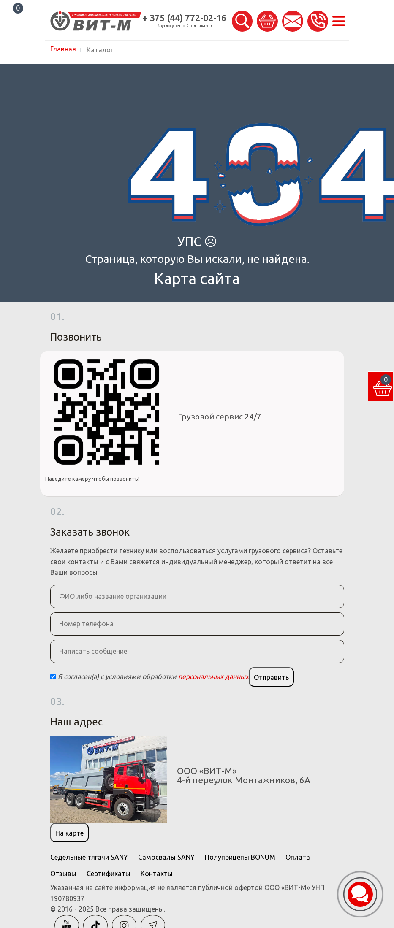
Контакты (157, 873)
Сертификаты (108, 873)
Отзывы (63, 873)
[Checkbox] (53, 676)
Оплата (297, 857)
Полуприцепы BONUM (240, 857)
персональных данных (213, 676)
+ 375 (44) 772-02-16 (184, 18)
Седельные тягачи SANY (89, 857)
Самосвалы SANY (166, 857)
